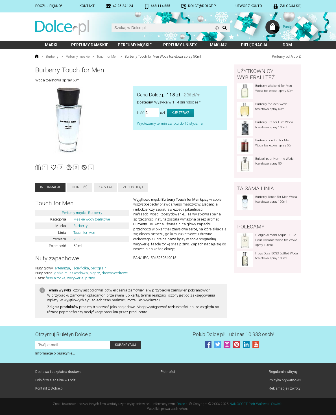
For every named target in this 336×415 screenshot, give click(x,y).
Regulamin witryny (283, 372)
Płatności (168, 372)
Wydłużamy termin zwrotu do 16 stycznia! (170, 123)
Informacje (50, 187)
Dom (287, 45)
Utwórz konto (248, 6)
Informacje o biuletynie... (55, 353)
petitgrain (98, 268)
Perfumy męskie (135, 45)
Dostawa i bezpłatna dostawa (58, 372)
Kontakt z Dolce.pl (49, 388)
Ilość (140, 113)
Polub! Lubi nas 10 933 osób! (233, 334)
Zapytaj (105, 187)
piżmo (90, 278)
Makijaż (218, 45)
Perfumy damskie (89, 45)
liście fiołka (80, 268)
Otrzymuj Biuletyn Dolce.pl (64, 334)
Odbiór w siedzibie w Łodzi (56, 380)
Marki (51, 45)
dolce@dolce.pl (202, 6)
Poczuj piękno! (48, 6)
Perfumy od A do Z (286, 57)
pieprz (95, 273)
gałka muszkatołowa (71, 273)
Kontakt (87, 6)
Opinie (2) (80, 187)
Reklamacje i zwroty (284, 388)
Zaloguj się (290, 6)
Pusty (287, 27)
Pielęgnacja (254, 45)
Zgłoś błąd (133, 187)
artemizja (62, 268)
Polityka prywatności (285, 380)
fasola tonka (56, 278)
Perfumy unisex (180, 45)
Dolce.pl (182, 404)
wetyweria (75, 278)
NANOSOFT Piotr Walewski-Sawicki (256, 404)
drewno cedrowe (115, 273)
